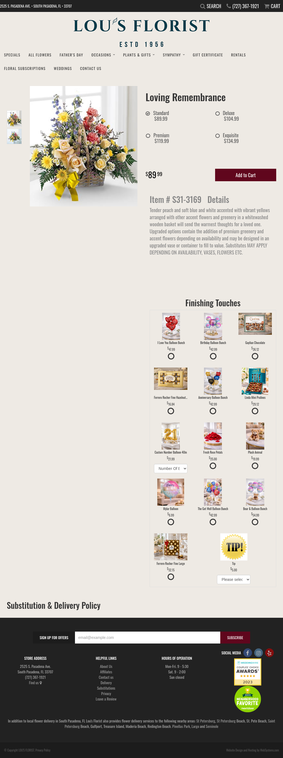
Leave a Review (106, 699)
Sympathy (172, 55)
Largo (195, 726)
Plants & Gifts (137, 55)
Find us (35, 682)
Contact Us (91, 68)
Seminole (212, 726)
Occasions (101, 55)
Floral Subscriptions (25, 68)
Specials (12, 55)
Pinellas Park (181, 726)
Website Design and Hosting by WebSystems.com (252, 750)
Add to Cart (245, 175)
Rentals (238, 55)
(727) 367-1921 (245, 5)
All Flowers (40, 55)
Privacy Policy (42, 750)
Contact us (106, 677)
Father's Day (71, 55)
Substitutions (106, 688)
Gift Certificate (208, 55)
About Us (106, 666)
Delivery (106, 682)
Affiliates (106, 671)
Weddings (63, 68)
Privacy (106, 693)
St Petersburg (205, 721)
